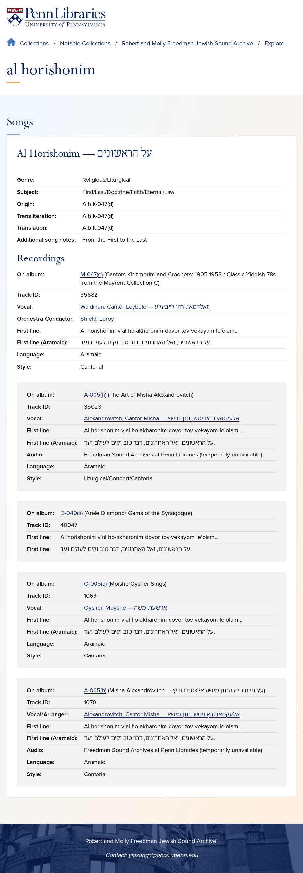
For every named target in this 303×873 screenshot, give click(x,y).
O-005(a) (95, 583)
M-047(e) (91, 274)
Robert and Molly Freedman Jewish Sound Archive (187, 43)
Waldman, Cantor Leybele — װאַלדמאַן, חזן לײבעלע (145, 306)
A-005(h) (95, 394)
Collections (34, 43)
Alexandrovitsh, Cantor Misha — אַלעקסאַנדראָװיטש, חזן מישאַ (161, 418)
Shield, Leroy (97, 318)
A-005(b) (95, 690)
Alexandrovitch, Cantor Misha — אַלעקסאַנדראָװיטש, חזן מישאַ (162, 714)
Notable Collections (85, 43)
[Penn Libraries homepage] (56, 17)
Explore (274, 43)
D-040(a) (71, 513)
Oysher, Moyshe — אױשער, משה (125, 607)
